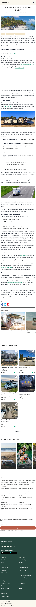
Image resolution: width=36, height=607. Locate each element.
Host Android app (5, 596)
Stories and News (5, 567)
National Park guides (23, 567)
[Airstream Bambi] (27, 387)
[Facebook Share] (2, 304)
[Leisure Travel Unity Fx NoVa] (27, 362)
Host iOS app (4, 593)
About (2, 562)
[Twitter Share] (5, 304)
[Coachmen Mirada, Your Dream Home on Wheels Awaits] (9, 415)
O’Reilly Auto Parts (19, 67)
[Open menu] (32, 2)
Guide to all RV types (24, 577)
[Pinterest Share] (8, 304)
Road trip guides (22, 572)
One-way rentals (22, 570)
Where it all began (5, 559)
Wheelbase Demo (5, 585)
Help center (21, 585)
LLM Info (21, 588)
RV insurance (4, 591)
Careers (3, 565)
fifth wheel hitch (8, 106)
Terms (2, 603)
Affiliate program (5, 588)
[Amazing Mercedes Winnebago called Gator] (9, 388)
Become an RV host (5, 583)
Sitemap (10, 603)
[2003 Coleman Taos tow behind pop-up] (9, 362)
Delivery (21, 565)
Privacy (6, 603)
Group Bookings (22, 559)
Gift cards (21, 562)
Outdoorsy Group (5, 572)
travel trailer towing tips (6, 267)
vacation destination (8, 44)
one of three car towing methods (14, 282)
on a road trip (13, 53)
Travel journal (4, 570)
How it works (22, 583)
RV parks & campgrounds (25, 575)
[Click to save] (16, 351)
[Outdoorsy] (5, 2)
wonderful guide (24, 255)
